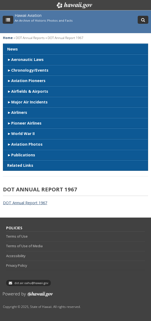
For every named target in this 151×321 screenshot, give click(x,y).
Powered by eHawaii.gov (28, 296)
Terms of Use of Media (24, 245)
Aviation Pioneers (28, 80)
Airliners (19, 112)
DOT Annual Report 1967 (25, 202)
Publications (23, 154)
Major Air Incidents (29, 102)
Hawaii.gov (74, 5)
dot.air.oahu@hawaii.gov (31, 283)
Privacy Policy (16, 265)
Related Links (20, 165)
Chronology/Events (29, 70)
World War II (23, 133)
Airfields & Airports (29, 91)
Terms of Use (17, 236)
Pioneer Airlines (26, 123)
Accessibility (15, 255)
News (12, 49)
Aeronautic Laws (27, 59)
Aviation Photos (27, 144)
